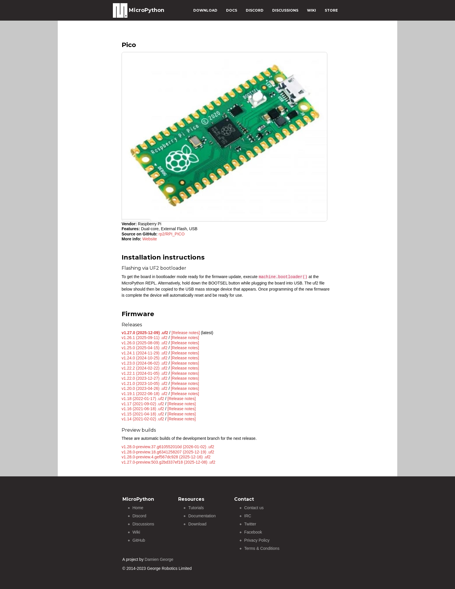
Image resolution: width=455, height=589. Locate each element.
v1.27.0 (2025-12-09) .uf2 (145, 332)
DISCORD (254, 10)
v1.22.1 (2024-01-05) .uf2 (144, 373)
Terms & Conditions (261, 548)
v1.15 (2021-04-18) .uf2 (143, 414)
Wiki (136, 532)
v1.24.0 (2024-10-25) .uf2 (144, 358)
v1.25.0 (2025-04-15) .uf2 (144, 347)
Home (138, 507)
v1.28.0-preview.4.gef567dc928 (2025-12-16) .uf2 (166, 457)
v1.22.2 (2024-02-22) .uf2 (144, 368)
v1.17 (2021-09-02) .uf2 (143, 403)
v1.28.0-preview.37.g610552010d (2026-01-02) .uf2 (168, 446)
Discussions (143, 524)
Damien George (159, 559)
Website (149, 239)
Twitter (250, 524)
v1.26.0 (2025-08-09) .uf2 (144, 343)
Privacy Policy (257, 540)
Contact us (254, 507)
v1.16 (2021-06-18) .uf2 (143, 408)
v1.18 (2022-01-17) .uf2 (143, 398)
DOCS (231, 10)
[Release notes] (185, 332)
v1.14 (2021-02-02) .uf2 (143, 419)
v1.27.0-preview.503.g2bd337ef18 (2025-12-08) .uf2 (168, 462)
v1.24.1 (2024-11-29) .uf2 (144, 353)
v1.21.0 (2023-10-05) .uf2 (144, 383)
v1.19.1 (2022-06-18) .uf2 (144, 393)
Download (197, 524)
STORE (331, 10)
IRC (247, 516)
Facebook (253, 532)
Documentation (202, 516)
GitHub (139, 540)
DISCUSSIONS (285, 10)
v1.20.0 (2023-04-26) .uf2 (144, 388)
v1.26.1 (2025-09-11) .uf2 (144, 337)
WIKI (311, 10)
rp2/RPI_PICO (172, 234)
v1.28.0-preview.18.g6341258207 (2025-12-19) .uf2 (168, 452)
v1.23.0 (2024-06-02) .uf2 (144, 363)
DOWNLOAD (205, 10)
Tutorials (196, 507)
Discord (139, 516)
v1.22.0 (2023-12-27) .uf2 (144, 378)
